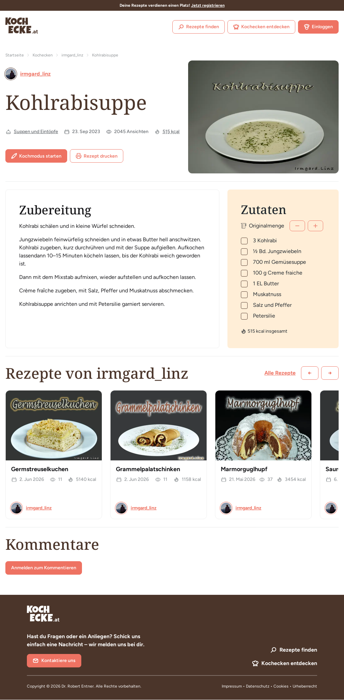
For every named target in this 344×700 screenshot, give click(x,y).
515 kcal (171, 131)
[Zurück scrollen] (309, 373)
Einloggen (318, 27)
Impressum (232, 686)
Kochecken (43, 55)
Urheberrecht (305, 686)
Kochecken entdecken (261, 27)
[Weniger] (297, 225)
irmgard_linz (72, 55)
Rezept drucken (97, 156)
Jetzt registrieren (208, 5)
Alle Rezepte (280, 373)
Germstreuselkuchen (39, 469)
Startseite (14, 55)
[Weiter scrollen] (330, 373)
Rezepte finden (198, 27)
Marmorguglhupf (244, 469)
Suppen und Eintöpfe (36, 131)
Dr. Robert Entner (77, 686)
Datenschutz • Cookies (268, 686)
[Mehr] (315, 225)
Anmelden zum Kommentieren (43, 568)
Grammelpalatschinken (148, 469)
